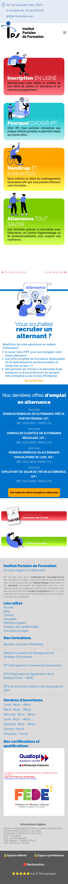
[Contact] (34, 541)
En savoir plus (34, 380)
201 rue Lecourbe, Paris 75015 (24, 5)
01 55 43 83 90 (15, 10)
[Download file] (34, 516)
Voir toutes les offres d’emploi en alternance (34, 492)
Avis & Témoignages (34, 873)
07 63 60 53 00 (34, 10)
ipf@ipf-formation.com (19, 16)
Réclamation (33, 864)
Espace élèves (14, 855)
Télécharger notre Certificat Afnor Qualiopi (20, 779)
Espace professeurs (49, 855)
